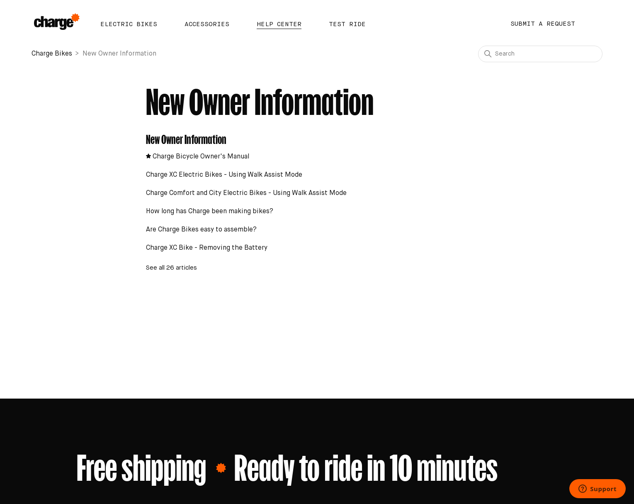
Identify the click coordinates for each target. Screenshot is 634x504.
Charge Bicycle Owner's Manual (201, 156)
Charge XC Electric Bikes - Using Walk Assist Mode (224, 175)
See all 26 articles (171, 268)
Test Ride (347, 24)
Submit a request (542, 24)
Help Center (279, 24)
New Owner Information (186, 138)
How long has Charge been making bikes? (209, 211)
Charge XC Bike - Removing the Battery (206, 248)
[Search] (540, 54)
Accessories (207, 24)
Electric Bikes (128, 24)
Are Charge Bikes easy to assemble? (201, 229)
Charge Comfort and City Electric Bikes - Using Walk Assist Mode (246, 193)
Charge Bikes (52, 54)
